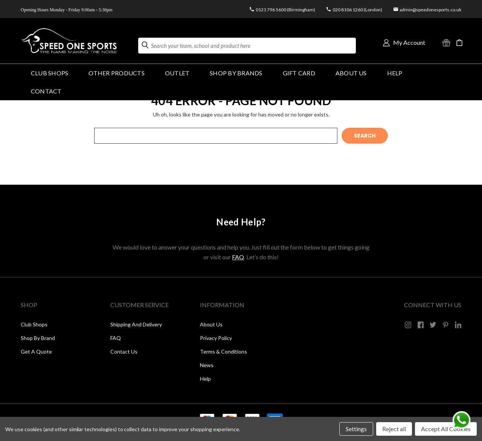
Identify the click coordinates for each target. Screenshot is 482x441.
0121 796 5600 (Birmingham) (285, 9)
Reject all (394, 428)
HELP (395, 73)
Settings (356, 428)
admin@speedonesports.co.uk (430, 9)
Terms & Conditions (223, 351)
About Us (351, 73)
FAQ (238, 256)
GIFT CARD (299, 73)
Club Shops (49, 73)
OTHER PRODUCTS (116, 73)
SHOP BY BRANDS (236, 73)
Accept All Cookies (446, 428)
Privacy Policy (216, 338)
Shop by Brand (38, 338)
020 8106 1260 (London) (357, 9)
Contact (46, 91)
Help (205, 378)
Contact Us (123, 351)
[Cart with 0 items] (459, 42)
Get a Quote (36, 351)
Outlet (177, 73)
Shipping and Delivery (136, 324)
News (207, 365)
